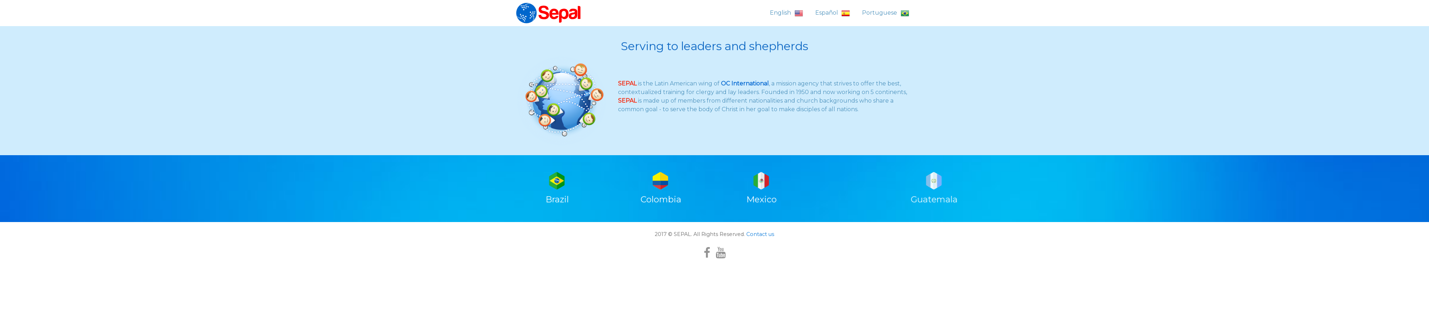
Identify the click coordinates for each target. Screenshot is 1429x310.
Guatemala (1059, 239)
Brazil (558, 239)
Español (832, 13)
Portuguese (885, 13)
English (786, 13)
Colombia (661, 239)
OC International (745, 85)
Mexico (763, 239)
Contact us (759, 274)
